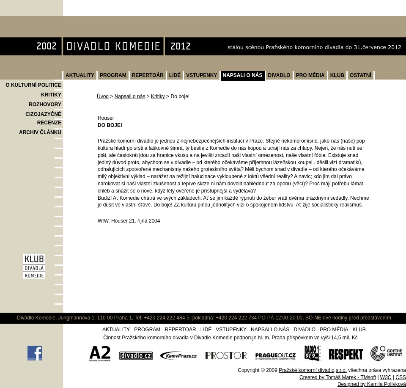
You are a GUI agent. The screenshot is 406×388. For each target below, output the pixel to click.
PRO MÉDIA (310, 75)
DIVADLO (279, 75)
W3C (386, 377)
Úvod (103, 96)
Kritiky (158, 96)
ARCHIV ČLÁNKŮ (40, 132)
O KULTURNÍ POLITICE (33, 85)
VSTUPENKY (201, 75)
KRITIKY (51, 95)
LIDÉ (175, 75)
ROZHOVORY (45, 104)
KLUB (337, 75)
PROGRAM (113, 75)
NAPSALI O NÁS (243, 75)
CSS (400, 377)
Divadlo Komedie (27, 20)
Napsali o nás (130, 96)
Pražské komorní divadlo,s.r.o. (313, 370)
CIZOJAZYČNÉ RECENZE (43, 118)
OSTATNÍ (360, 75)
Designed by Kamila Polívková (371, 384)
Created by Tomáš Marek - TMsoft (337, 377)
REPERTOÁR (148, 75)
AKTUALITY (80, 75)
